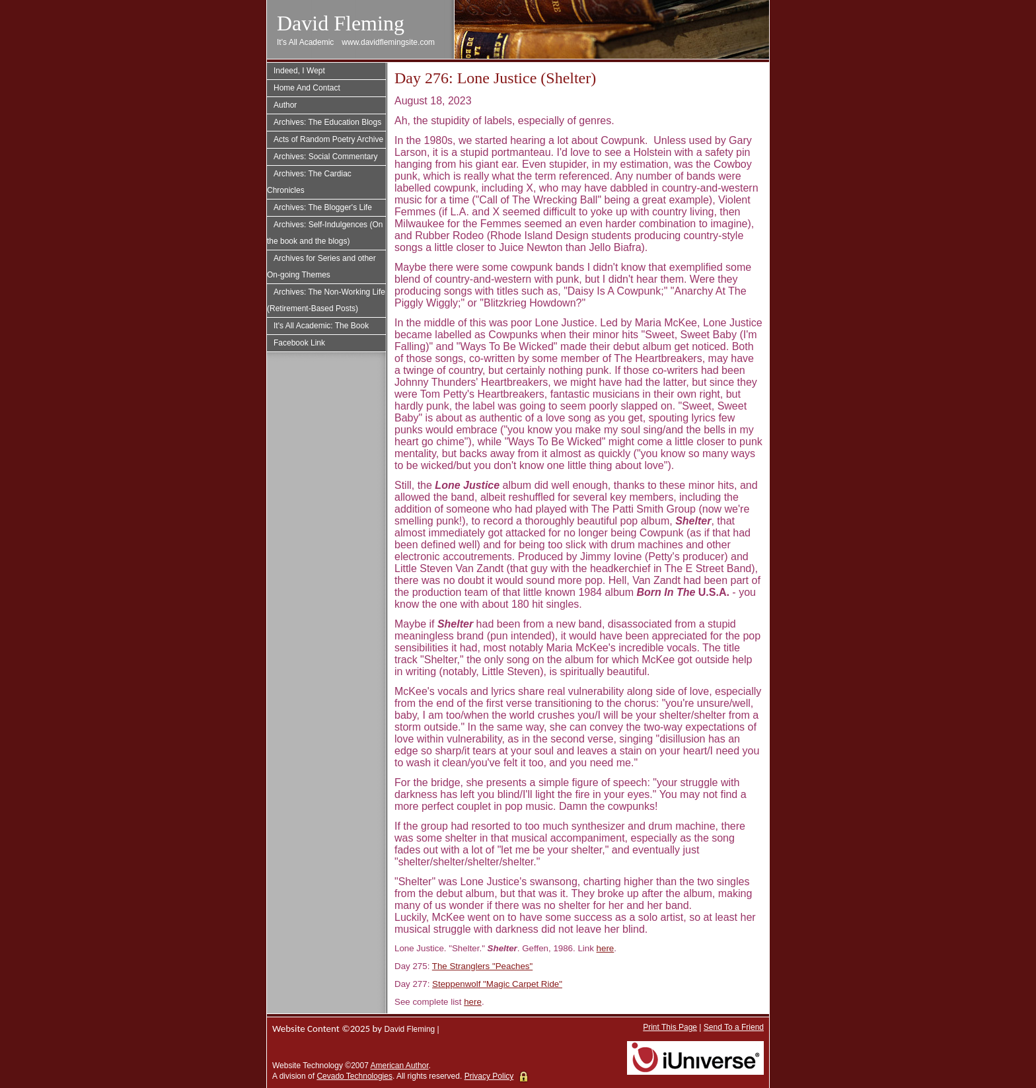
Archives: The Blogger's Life (323, 207)
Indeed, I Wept (299, 70)
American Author (400, 1065)
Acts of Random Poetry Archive (328, 139)
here (605, 948)
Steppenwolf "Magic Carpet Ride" (497, 984)
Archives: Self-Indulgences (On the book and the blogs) (325, 233)
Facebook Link (299, 342)
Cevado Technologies (354, 1076)
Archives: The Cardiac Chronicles (309, 182)
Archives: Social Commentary (325, 156)
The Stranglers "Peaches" (482, 966)
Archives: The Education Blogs (327, 122)
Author (285, 105)
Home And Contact (307, 87)
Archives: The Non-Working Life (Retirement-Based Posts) (326, 300)
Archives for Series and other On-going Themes (321, 266)
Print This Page (670, 1027)
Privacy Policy (489, 1076)
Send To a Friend (734, 1027)
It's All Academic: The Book (321, 325)
